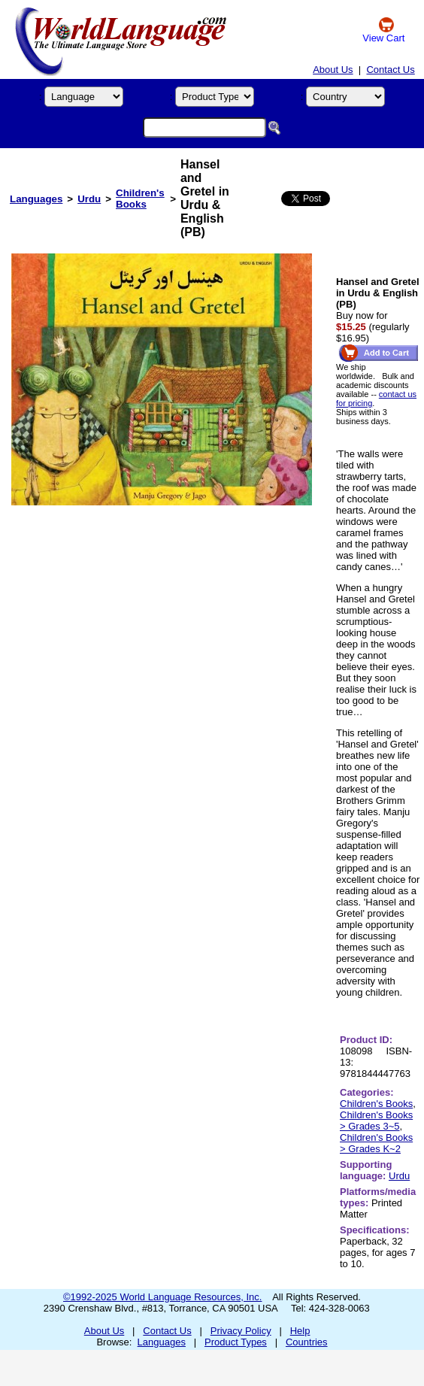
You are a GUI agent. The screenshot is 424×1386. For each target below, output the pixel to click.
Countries (307, 1342)
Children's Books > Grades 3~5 (376, 1120)
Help (300, 1330)
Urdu (89, 199)
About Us (333, 69)
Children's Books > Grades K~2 (376, 1143)
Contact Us (390, 69)
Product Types (235, 1342)
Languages (36, 199)
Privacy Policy (240, 1330)
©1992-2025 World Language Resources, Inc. (162, 1297)
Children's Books (140, 198)
